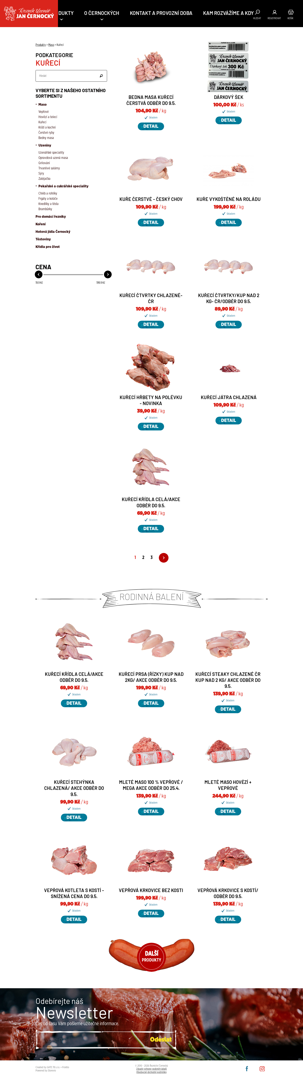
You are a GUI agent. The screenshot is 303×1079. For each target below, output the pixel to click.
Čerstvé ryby (46, 133)
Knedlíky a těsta (48, 204)
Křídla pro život (48, 247)
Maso (42, 104)
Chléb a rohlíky (47, 193)
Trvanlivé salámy (49, 168)
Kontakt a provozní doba (161, 12)
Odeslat (101, 76)
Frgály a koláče (48, 199)
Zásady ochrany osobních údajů (151, 1069)
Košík (290, 18)
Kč (39, 282)
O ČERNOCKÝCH (101, 12)
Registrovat (274, 18)
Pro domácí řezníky (51, 217)
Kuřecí (42, 122)
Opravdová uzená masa (53, 158)
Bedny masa (46, 138)
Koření (41, 224)
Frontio (65, 1067)
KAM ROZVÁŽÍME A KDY (228, 12)
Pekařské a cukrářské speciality (63, 186)
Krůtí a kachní (47, 127)
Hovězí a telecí (47, 117)
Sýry (41, 173)
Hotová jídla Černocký (53, 232)
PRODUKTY (61, 12)
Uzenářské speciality (51, 152)
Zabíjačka (44, 179)
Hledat (257, 18)
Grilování (44, 163)
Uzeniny (44, 145)
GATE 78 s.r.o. (53, 1067)
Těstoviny (43, 239)
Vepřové (43, 112)
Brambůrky (45, 209)
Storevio (52, 1070)
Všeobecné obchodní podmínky (151, 1072)
